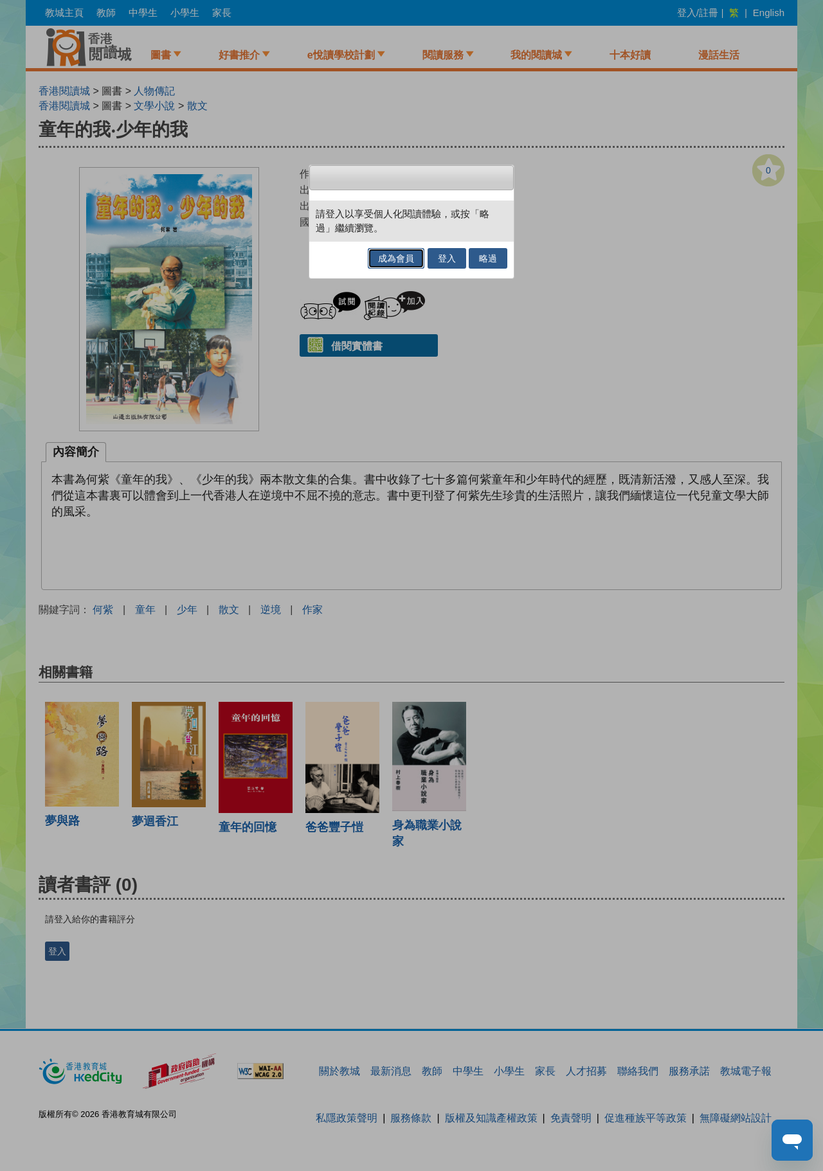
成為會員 (396, 258)
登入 (447, 258)
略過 (488, 258)
